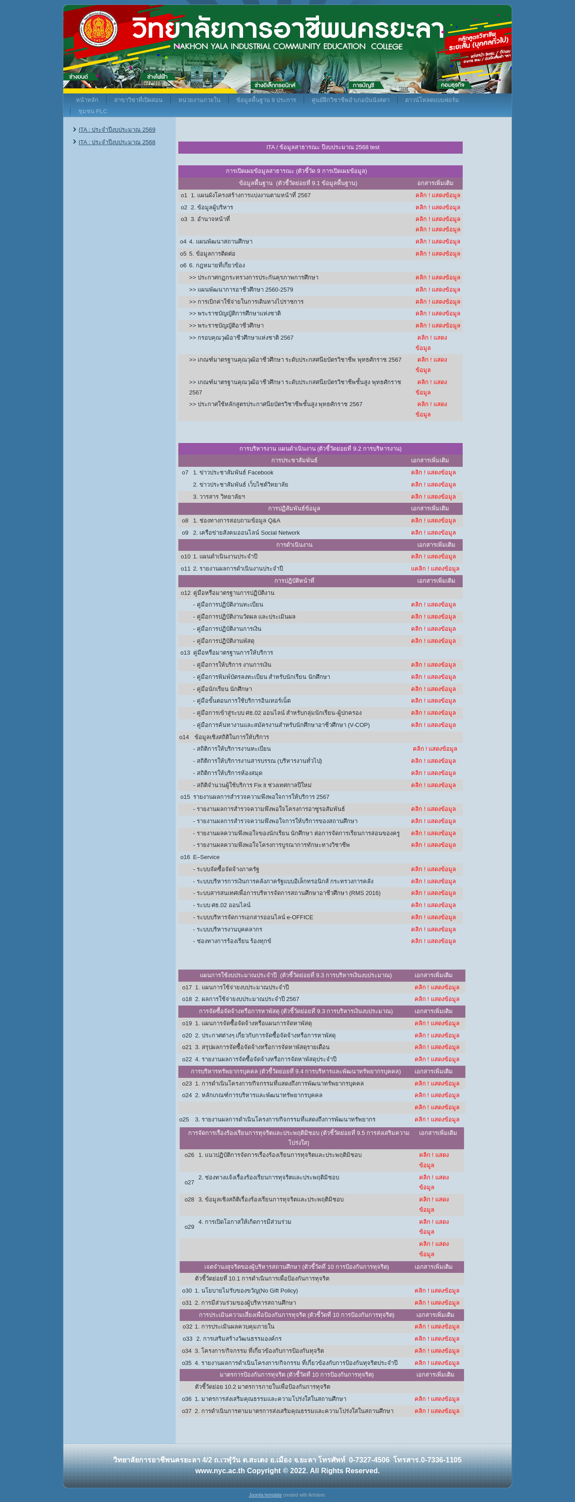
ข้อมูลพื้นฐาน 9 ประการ (266, 100)
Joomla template (265, 1495)
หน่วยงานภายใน (199, 100)
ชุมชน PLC (92, 111)
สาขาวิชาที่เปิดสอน (138, 100)
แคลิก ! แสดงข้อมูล (435, 568)
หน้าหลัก (87, 100)
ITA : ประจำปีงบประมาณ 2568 (117, 142)
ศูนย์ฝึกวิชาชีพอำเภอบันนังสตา (350, 100)
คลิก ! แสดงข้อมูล (438, 195)
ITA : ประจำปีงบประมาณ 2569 (117, 129)
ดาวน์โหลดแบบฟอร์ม (432, 100)
